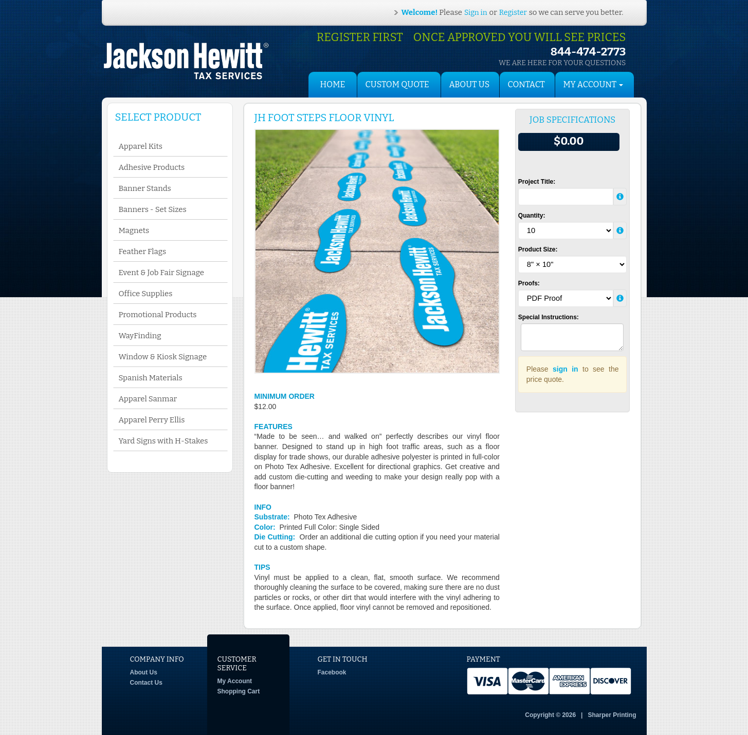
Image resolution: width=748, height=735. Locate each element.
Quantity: (531, 215)
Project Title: (536, 181)
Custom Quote (397, 84)
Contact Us (146, 682)
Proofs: (529, 283)
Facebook (332, 672)
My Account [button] (593, 84)
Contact (526, 84)
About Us (469, 84)
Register (513, 12)
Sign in (475, 12)
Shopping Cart (238, 691)
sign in (565, 369)
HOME (332, 84)
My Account (234, 681)
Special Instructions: (548, 317)
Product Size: (538, 249)
